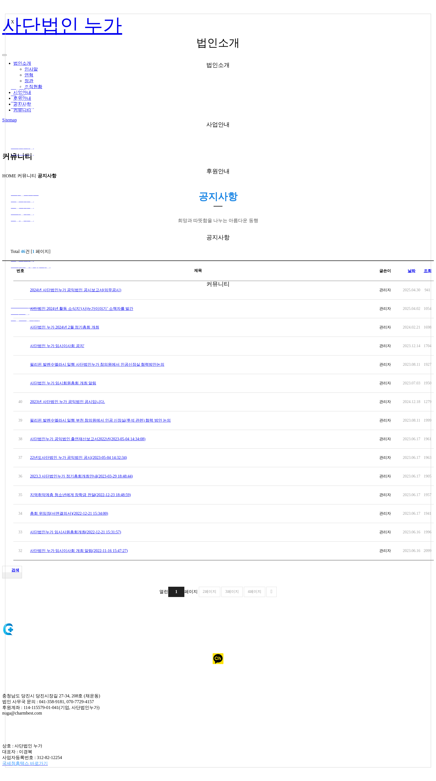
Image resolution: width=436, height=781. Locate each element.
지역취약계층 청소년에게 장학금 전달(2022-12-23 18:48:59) (84, 495)
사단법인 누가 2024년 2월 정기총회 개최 (68, 327)
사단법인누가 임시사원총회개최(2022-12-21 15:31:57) (79, 532)
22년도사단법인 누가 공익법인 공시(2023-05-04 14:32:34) (82, 458)
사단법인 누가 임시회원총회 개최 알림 (67, 383)
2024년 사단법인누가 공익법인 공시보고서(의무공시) (79, 290)
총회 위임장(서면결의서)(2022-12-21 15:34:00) (73, 513)
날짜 (411, 271)
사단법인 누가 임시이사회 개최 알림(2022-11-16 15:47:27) (79, 551)
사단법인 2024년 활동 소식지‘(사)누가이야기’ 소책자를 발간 (81, 309)
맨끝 (271, 592)
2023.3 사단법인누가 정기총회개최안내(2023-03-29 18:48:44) (85, 476)
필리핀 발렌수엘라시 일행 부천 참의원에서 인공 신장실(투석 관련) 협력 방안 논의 (104, 420)
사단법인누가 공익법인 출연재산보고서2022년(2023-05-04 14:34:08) (91, 439)
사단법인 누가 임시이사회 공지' (57, 346)
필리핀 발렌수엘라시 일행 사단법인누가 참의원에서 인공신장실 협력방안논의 (104, 364)
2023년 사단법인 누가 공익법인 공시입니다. (71, 402)
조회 (428, 271)
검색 (15, 570)
